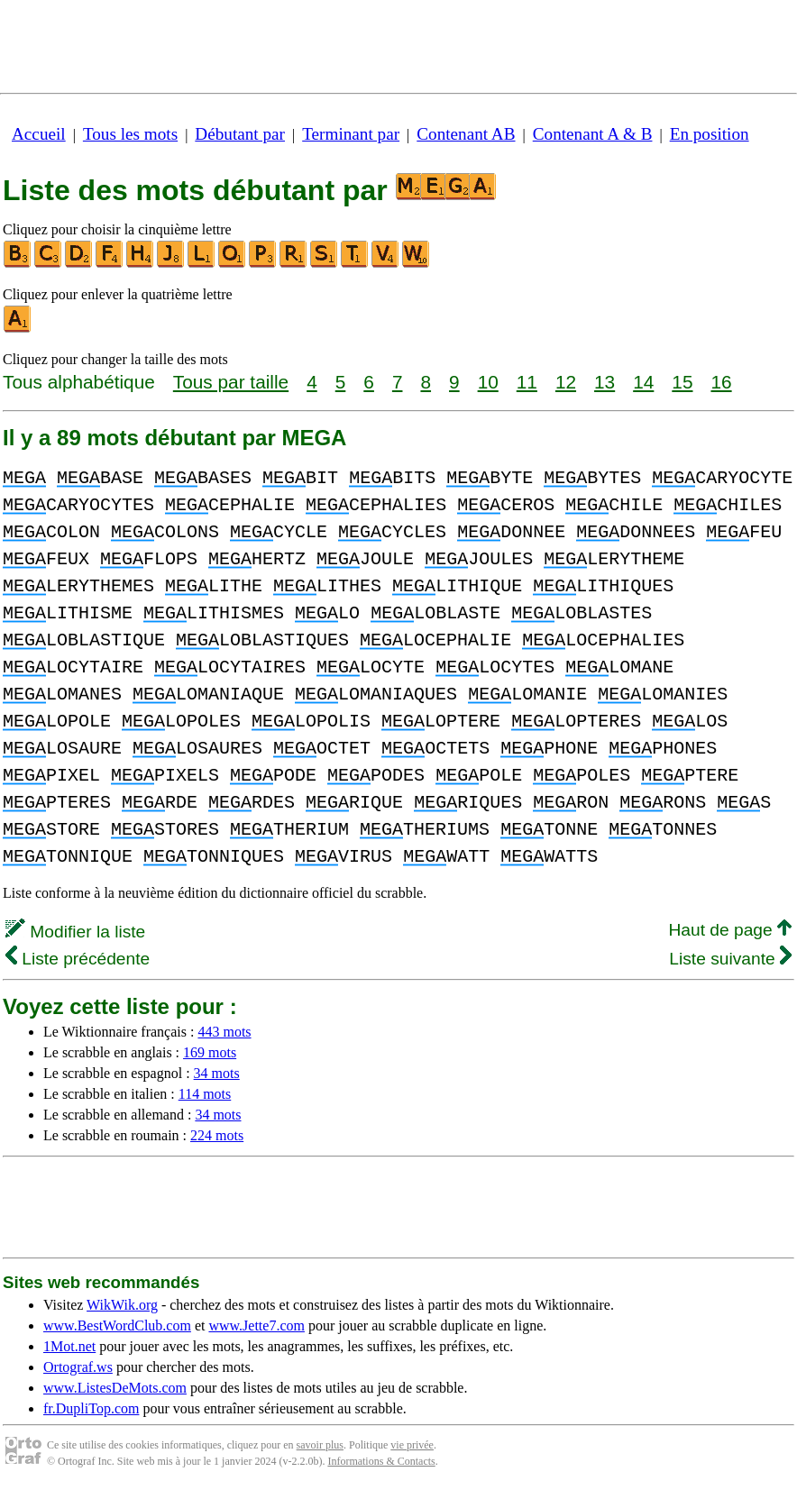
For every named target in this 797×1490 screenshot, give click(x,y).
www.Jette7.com (256, 1325)
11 (527, 381)
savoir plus (320, 1445)
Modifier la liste (75, 931)
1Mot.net (69, 1346)
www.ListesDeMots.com (115, 1387)
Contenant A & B (593, 133)
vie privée (412, 1445)
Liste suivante (730, 958)
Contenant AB (466, 133)
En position (709, 133)
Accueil (39, 133)
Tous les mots (130, 133)
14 (643, 381)
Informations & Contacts (381, 1461)
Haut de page (730, 929)
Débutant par (240, 133)
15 (682, 381)
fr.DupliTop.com (91, 1408)
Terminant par (350, 133)
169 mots (209, 1052)
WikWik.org (122, 1304)
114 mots (205, 1094)
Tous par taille (231, 381)
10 (488, 381)
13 (604, 381)
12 (565, 381)
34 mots (217, 1073)
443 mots (224, 1031)
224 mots (216, 1135)
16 (720, 381)
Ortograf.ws (78, 1367)
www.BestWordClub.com (117, 1325)
